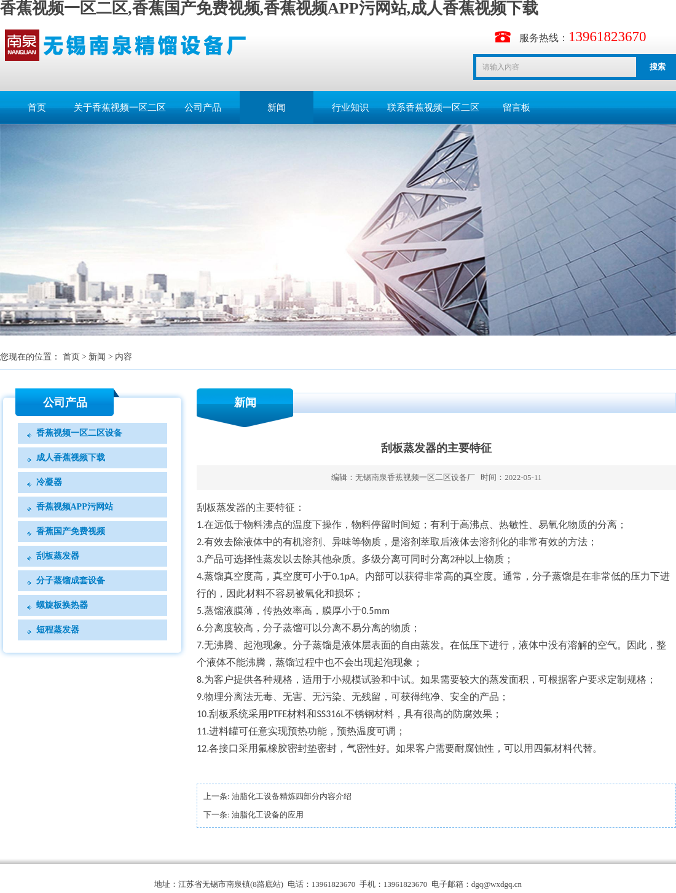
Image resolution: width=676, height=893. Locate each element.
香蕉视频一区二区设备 (79, 433)
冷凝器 (49, 482)
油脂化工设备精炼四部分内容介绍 (292, 796)
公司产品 (202, 107)
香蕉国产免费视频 (70, 531)
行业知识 (350, 107)
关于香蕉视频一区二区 (120, 107)
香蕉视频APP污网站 (74, 506)
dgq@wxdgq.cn (496, 884)
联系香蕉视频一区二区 (433, 107)
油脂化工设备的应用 (268, 814)
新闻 (276, 107)
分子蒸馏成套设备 (70, 580)
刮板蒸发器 (57, 556)
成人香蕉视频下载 (70, 457)
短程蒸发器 (57, 629)
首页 (37, 107)
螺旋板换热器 (62, 605)
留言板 (516, 107)
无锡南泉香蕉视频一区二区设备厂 (415, 477)
